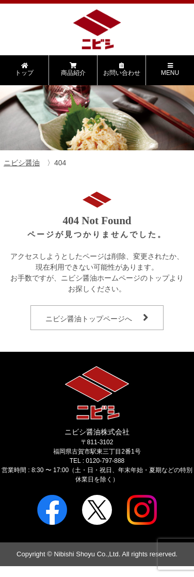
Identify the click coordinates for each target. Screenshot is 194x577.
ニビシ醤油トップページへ (88, 319)
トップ (24, 69)
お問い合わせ (122, 69)
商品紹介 (73, 69)
